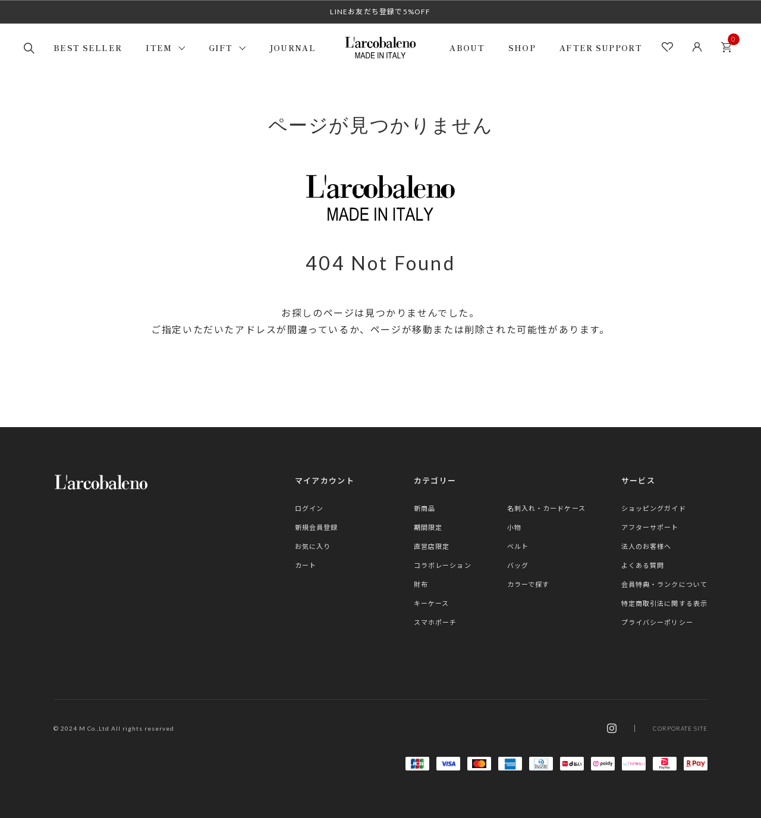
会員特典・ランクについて (664, 584)
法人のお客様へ (646, 546)
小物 (514, 527)
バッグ (518, 565)
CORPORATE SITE (680, 728)
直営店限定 (432, 546)
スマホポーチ (435, 622)
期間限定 (428, 527)
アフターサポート (650, 527)
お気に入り (313, 546)
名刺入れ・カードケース (546, 508)
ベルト (518, 546)
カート (729, 43)
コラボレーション (442, 565)
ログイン (309, 508)
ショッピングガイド (653, 508)
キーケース (431, 603)
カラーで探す (528, 584)
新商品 (424, 508)
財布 (421, 584)
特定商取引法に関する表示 (664, 603)
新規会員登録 (316, 527)
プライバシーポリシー (657, 622)
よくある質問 (643, 565)
